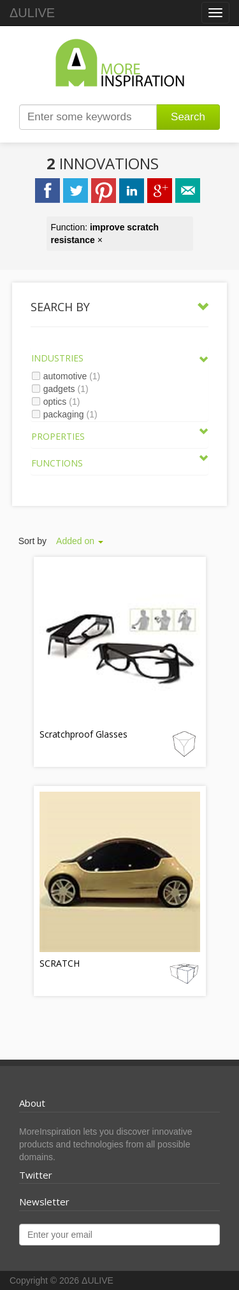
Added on (79, 541)
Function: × (105, 233)
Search (188, 117)
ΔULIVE (32, 13)
